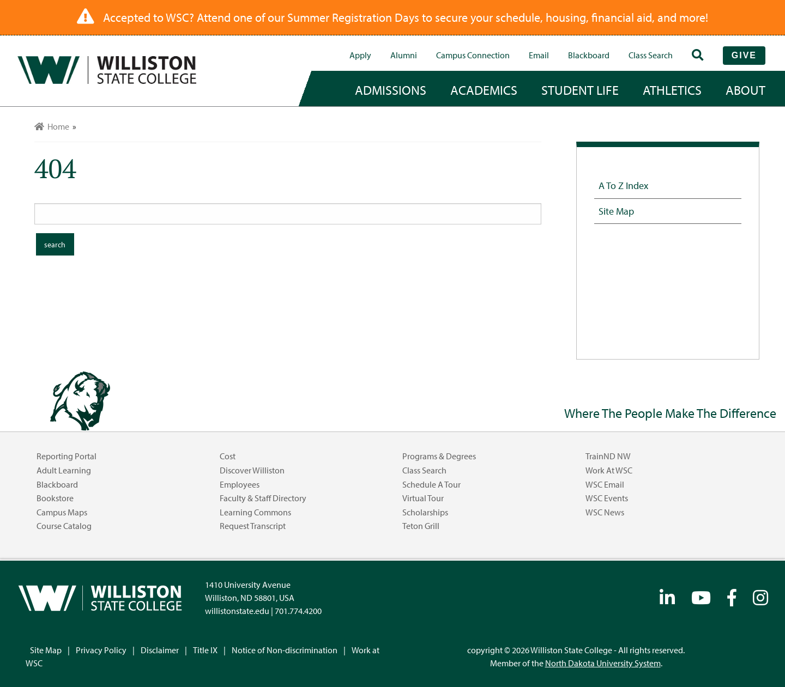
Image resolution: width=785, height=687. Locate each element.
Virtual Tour (423, 498)
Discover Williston (252, 470)
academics (483, 90)
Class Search (651, 55)
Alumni (403, 55)
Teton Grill (420, 525)
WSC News (604, 512)
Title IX (205, 650)
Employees (239, 484)
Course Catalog (64, 525)
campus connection (473, 55)
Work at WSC (608, 470)
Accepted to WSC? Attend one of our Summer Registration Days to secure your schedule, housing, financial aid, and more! (405, 17)
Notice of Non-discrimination (284, 650)
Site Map (616, 210)
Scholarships (425, 512)
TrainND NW (608, 456)
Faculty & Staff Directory (263, 498)
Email (539, 55)
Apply (360, 55)
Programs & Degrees (439, 456)
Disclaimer (160, 650)
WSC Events (606, 498)
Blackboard (588, 55)
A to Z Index (623, 185)
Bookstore (55, 498)
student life (580, 90)
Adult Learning (64, 470)
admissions (390, 90)
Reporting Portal (66, 456)
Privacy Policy (101, 650)
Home (51, 126)
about (745, 90)
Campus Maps (62, 512)
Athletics (672, 90)
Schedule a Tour (431, 484)
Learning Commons (255, 512)
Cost (227, 456)
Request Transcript (253, 525)
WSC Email (604, 484)
